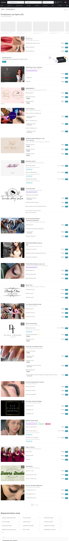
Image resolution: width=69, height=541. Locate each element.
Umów (66, 43)
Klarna (48, 424)
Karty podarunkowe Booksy (31, 70)
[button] (15, 2)
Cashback (41, 423)
